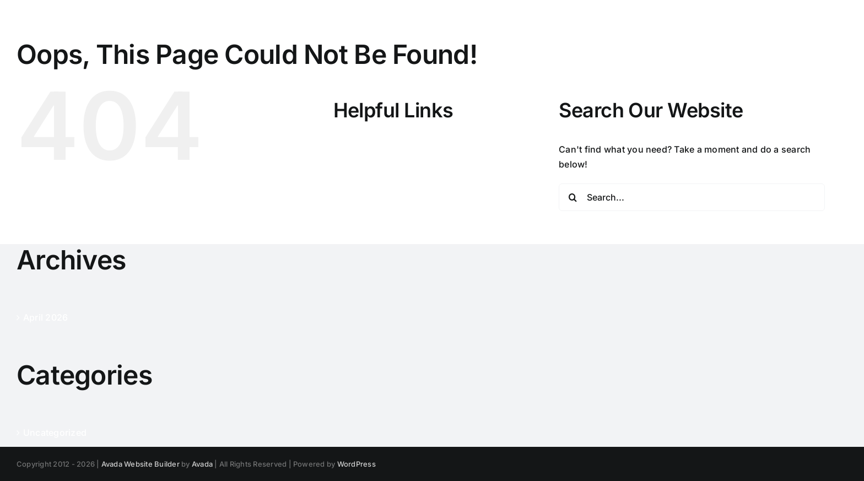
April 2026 (45, 317)
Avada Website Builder (140, 464)
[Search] (572, 197)
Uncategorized (55, 432)
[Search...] (692, 197)
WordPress (356, 464)
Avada (202, 464)
